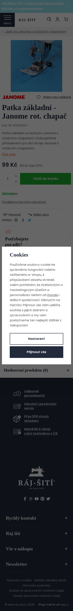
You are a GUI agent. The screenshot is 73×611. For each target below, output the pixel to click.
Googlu (52, 295)
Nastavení (36, 339)
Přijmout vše (36, 352)
